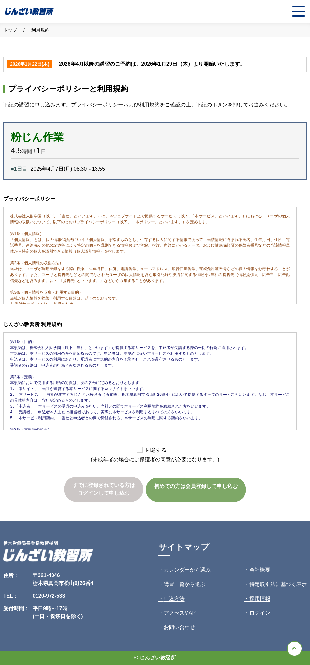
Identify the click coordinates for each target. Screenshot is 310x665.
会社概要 (259, 570)
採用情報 (259, 598)
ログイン (259, 613)
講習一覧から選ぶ (184, 584)
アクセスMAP (180, 613)
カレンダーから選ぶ (187, 570)
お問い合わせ (179, 627)
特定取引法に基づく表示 (278, 584)
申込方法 (174, 598)
